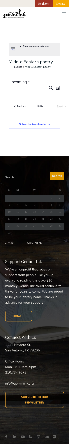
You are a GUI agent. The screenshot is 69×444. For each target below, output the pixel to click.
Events (18, 67)
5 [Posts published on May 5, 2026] (26, 205)
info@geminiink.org (19, 383)
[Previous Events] (20, 107)
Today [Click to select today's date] (40, 106)
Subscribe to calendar (32, 124)
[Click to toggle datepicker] (19, 82)
